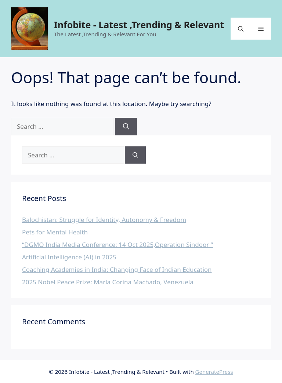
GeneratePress (214, 371)
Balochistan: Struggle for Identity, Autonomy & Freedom (104, 219)
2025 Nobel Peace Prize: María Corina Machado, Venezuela (108, 282)
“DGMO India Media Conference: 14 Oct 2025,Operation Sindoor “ (117, 244)
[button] (241, 29)
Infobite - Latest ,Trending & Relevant (139, 24)
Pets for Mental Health (55, 232)
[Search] (126, 126)
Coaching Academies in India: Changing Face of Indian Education (117, 269)
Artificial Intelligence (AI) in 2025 (69, 257)
